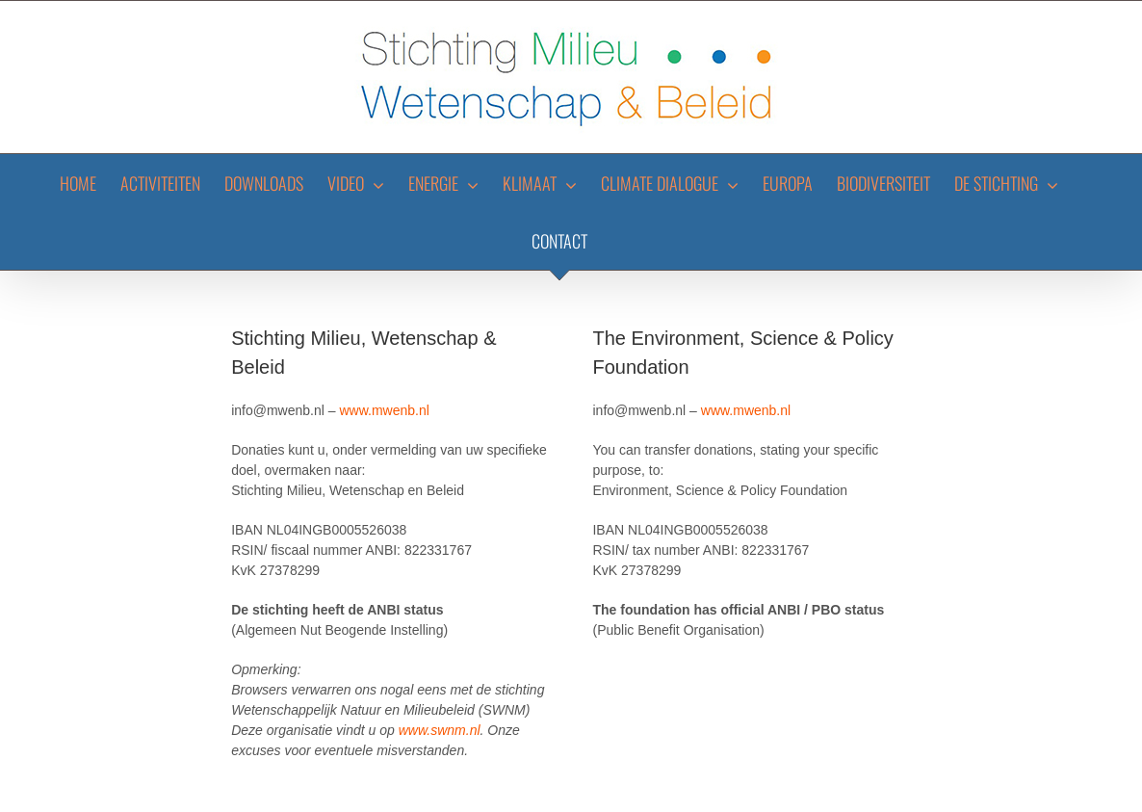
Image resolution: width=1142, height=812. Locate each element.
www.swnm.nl (439, 730)
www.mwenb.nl (383, 410)
